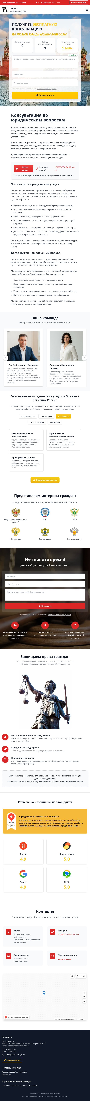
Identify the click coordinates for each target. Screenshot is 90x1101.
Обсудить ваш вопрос (45, 480)
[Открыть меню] (87, 10)
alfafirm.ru (55, 1096)
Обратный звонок (78, 2)
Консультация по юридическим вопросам (38, 117)
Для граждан (46, 416)
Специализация (28, 416)
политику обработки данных (46, 89)
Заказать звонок (64, 959)
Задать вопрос (22, 168)
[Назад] (5, 358)
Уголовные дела (37, 422)
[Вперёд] (84, 358)
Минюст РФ (6, 1075)
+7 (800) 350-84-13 (49, 2)
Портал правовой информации (14, 1072)
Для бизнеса (63, 416)
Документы (55, 422)
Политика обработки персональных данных (19, 1085)
